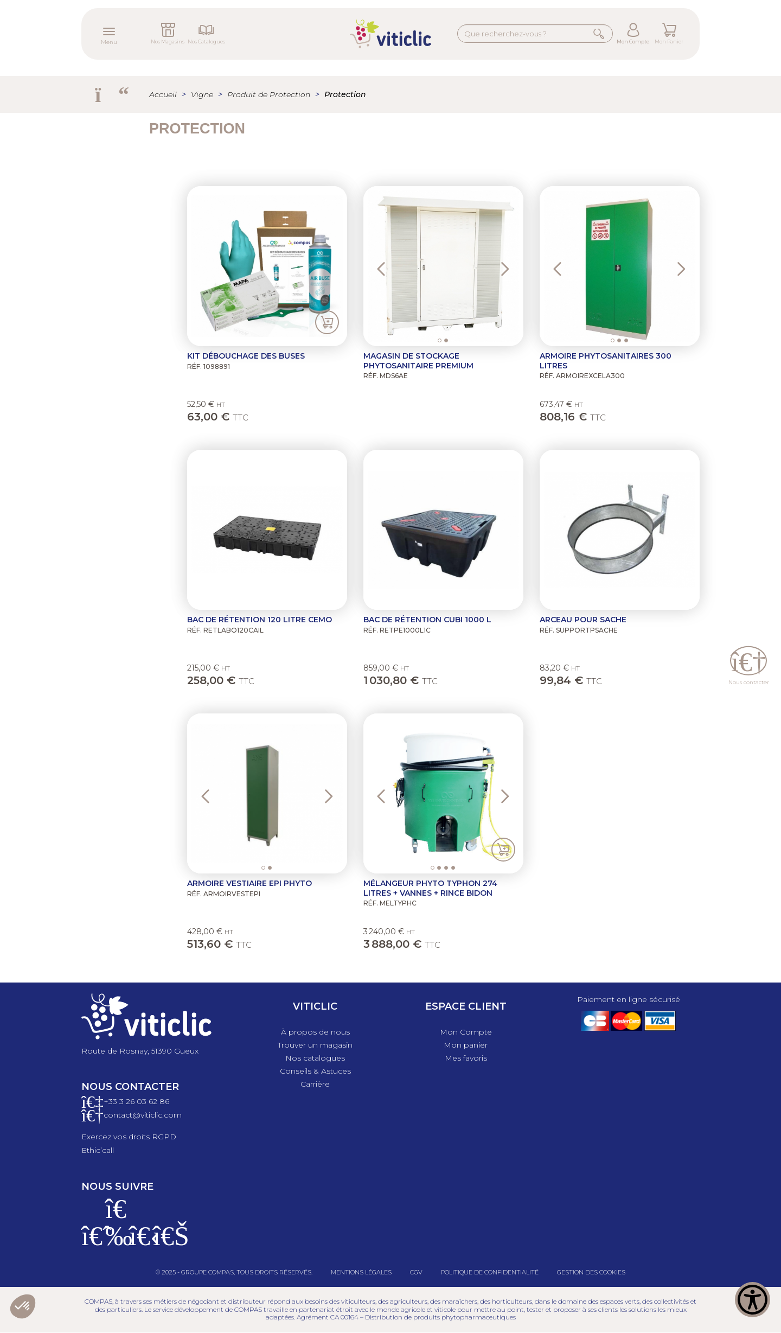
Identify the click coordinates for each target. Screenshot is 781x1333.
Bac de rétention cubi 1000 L (427, 619)
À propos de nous (315, 1032)
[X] (140, 1242)
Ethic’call (97, 1150)
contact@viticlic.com (143, 1115)
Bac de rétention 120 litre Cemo (259, 619)
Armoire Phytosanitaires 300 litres (605, 361)
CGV (416, 1272)
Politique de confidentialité (490, 1272)
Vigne (202, 94)
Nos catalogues (315, 1058)
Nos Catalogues (206, 41)
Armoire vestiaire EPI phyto (249, 883)
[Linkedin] (164, 1242)
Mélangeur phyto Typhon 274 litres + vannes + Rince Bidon (430, 888)
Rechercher (600, 33)
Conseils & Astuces (315, 1071)
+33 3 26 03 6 (128, 1101)
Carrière (315, 1084)
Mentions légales (361, 1272)
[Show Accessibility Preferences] (752, 1304)
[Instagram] (116, 1242)
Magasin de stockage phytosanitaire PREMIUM (418, 361)
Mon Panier (669, 41)
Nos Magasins (167, 41)
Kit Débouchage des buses (246, 356)
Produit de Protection (268, 94)
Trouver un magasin (315, 1045)
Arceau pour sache (583, 619)
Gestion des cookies (591, 1272)
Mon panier (466, 1045)
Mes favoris (466, 1058)
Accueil (163, 94)
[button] (383, 266)
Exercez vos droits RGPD (128, 1136)
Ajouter (327, 322)
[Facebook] (92, 1242)
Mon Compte (633, 41)
